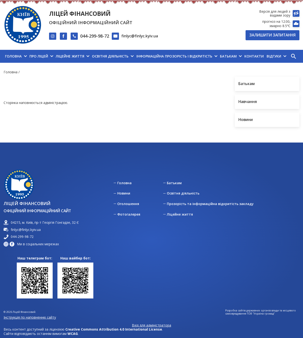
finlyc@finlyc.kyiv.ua (139, 36)
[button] (293, 56)
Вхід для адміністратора (151, 325)
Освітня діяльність (183, 193)
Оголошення (128, 204)
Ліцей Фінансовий (80, 13)
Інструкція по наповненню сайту (30, 317)
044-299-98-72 (94, 36)
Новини (123, 193)
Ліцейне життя (180, 214)
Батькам (174, 183)
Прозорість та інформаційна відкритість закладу (210, 204)
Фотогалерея (128, 214)
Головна (10, 72)
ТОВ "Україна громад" (261, 313)
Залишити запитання (272, 35)
